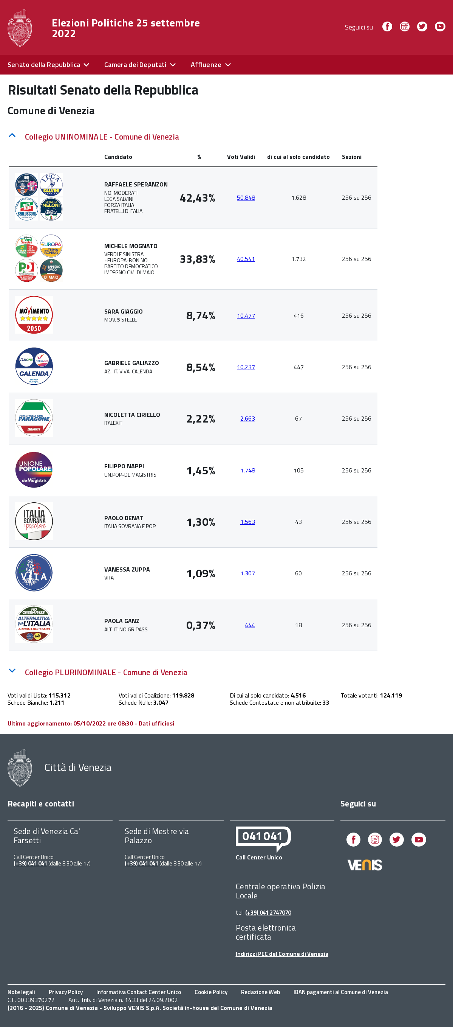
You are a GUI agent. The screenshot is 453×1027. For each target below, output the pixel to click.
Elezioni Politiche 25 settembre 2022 (126, 28)
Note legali (21, 992)
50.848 (246, 197)
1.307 (247, 573)
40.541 (246, 258)
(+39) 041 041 (30, 863)
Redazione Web (260, 992)
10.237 (246, 366)
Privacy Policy (66, 992)
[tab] (193, 135)
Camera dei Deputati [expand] (135, 64)
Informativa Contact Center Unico (138, 992)
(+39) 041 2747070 (268, 912)
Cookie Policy (211, 992)
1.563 (247, 521)
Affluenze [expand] (206, 64)
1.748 (247, 470)
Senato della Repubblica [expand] (44, 64)
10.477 (246, 315)
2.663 (247, 418)
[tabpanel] (193, 399)
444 (250, 624)
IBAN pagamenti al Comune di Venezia (341, 992)
